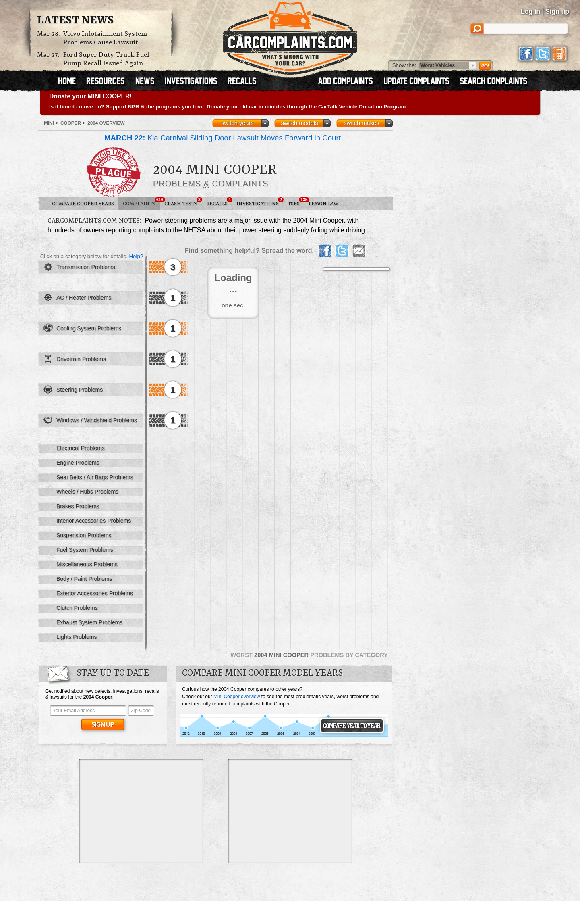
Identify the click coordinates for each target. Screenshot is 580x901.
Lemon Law (323, 204)
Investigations (259, 202)
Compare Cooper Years (83, 204)
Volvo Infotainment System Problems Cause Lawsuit (105, 38)
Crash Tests (183, 202)
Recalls (219, 202)
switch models (299, 123)
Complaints (141, 202)
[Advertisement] (141, 811)
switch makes (361, 123)
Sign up (557, 11)
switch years (237, 123)
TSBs (296, 202)
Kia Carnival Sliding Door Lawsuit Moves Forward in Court (222, 137)
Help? (136, 256)
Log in (530, 11)
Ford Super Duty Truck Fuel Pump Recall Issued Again (106, 59)
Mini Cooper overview (236, 696)
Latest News (75, 20)
